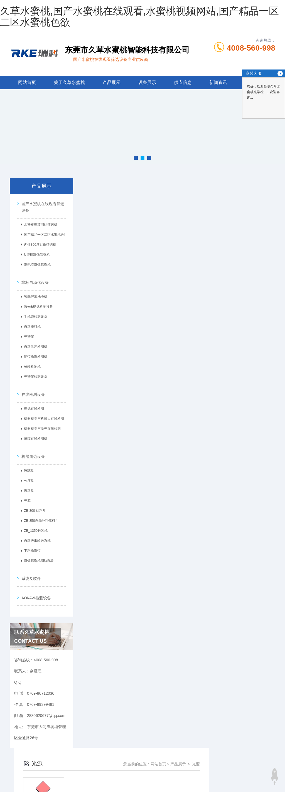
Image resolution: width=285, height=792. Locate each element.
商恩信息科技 (152, 776)
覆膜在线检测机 (34, 431)
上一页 (162, 274)
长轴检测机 (30, 362)
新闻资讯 (218, 82)
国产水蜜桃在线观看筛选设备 (41, 205)
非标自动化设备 (33, 277)
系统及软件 (29, 563)
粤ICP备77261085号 (189, 758)
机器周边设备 (31, 445)
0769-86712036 (108, 750)
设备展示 (147, 82)
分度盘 (27, 469)
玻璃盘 (27, 459)
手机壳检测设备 (34, 312)
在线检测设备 (31, 386)
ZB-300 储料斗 (33, 499)
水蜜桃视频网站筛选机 (39, 223)
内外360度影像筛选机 (38, 243)
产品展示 (112, 82)
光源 (25, 489)
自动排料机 (30, 322)
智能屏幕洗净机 (34, 292)
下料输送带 (30, 539)
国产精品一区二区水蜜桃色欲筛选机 (43, 233)
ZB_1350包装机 (34, 519)
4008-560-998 (251, 48)
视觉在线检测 (32, 401)
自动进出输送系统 (35, 529)
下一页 (194, 274)
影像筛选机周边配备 (37, 549)
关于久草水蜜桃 (69, 82)
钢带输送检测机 (34, 352)
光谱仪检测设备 (34, 372)
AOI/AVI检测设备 (34, 579)
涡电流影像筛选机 (35, 263)
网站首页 (27, 82)
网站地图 (8, 788)
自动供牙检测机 (34, 342)
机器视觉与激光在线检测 (40, 421)
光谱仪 (27, 332)
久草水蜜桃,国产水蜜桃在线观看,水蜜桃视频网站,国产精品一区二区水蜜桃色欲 (139, 16)
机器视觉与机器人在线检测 (42, 411)
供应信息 (183, 82)
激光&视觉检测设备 (36, 302)
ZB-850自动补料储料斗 (39, 509)
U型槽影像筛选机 (35, 253)
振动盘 (27, 479)
